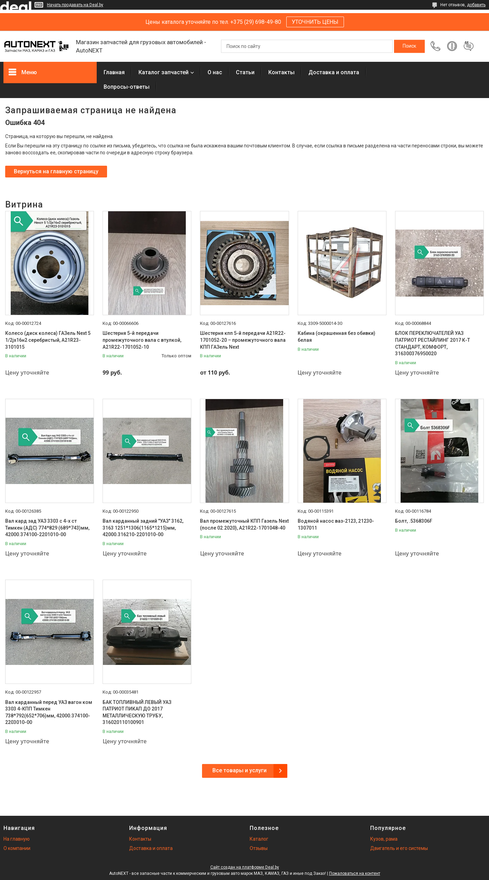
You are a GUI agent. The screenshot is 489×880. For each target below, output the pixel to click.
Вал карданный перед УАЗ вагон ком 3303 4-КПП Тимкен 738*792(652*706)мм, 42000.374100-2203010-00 (48, 712)
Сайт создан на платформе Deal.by (244, 867)
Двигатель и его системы (399, 848)
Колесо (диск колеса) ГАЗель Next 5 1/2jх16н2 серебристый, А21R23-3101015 (47, 339)
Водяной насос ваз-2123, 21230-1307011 (336, 524)
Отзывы (259, 848)
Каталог (259, 839)
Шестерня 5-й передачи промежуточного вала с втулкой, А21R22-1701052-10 (142, 339)
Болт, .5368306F (413, 521)
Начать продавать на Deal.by (75, 4)
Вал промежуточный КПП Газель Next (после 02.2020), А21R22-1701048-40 (244, 524)
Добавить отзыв (468, 46)
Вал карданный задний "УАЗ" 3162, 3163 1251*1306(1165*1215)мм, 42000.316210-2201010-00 (143, 527)
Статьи (245, 72)
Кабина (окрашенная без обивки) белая (336, 336)
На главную (16, 839)
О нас (215, 72)
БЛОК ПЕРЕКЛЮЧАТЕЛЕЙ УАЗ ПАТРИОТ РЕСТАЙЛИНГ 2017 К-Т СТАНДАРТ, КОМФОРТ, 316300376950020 (432, 343)
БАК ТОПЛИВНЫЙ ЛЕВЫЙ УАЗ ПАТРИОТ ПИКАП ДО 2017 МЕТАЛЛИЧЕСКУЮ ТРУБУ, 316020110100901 (137, 712)
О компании (16, 848)
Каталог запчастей (163, 72)
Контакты (281, 72)
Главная (114, 72)
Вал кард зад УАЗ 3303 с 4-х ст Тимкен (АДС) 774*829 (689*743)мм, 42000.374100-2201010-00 (47, 527)
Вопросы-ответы (127, 87)
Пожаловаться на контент (354, 873)
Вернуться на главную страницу (56, 171)
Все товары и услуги (239, 770)
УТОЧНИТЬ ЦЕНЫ (315, 22)
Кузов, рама (383, 839)
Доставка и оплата (333, 72)
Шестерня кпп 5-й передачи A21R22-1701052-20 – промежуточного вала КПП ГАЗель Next (243, 339)
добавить (476, 4)
